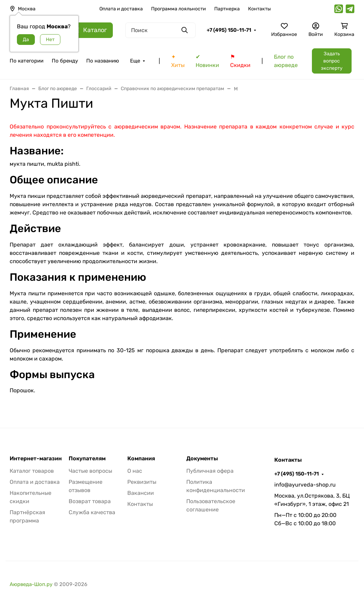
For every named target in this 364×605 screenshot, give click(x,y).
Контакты (259, 9)
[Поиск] (160, 30)
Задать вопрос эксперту (332, 61)
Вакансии (140, 493)
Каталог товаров (32, 471)
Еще (135, 61)
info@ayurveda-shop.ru (305, 484)
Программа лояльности (178, 9)
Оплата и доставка (121, 9)
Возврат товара (90, 501)
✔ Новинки (207, 61)
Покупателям (87, 458)
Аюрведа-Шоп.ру (31, 584)
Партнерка (227, 9)
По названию (102, 61)
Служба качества (92, 512)
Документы (202, 458)
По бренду (65, 61)
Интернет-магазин (36, 458)
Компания (141, 458)
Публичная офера (210, 471)
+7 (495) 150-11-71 (229, 30)
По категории (26, 61)
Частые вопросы (90, 471)
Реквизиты (141, 482)
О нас (134, 471)
